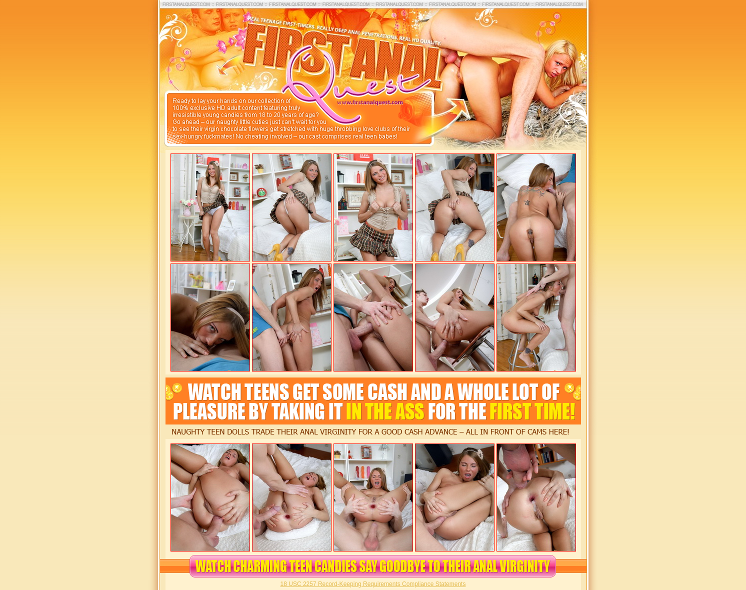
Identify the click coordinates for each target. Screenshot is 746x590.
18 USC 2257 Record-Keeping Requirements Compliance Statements (373, 584)
